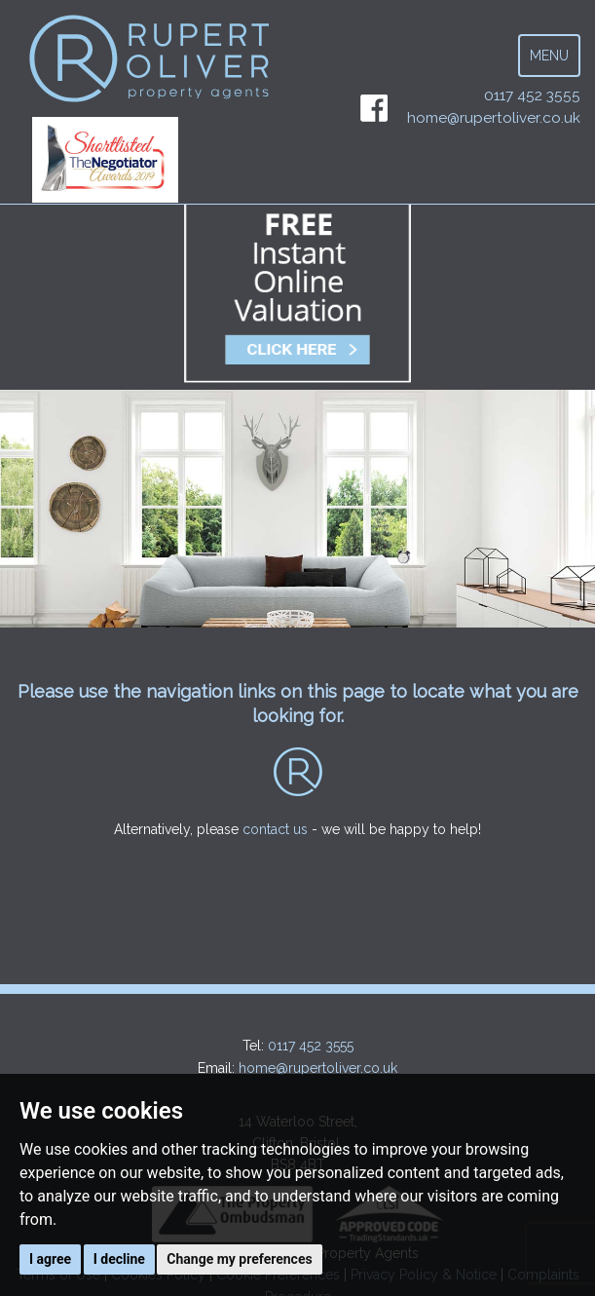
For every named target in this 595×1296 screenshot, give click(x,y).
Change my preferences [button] (239, 1259)
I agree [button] (50, 1259)
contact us (275, 829)
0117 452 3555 (532, 95)
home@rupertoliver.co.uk (493, 118)
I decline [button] (119, 1259)
